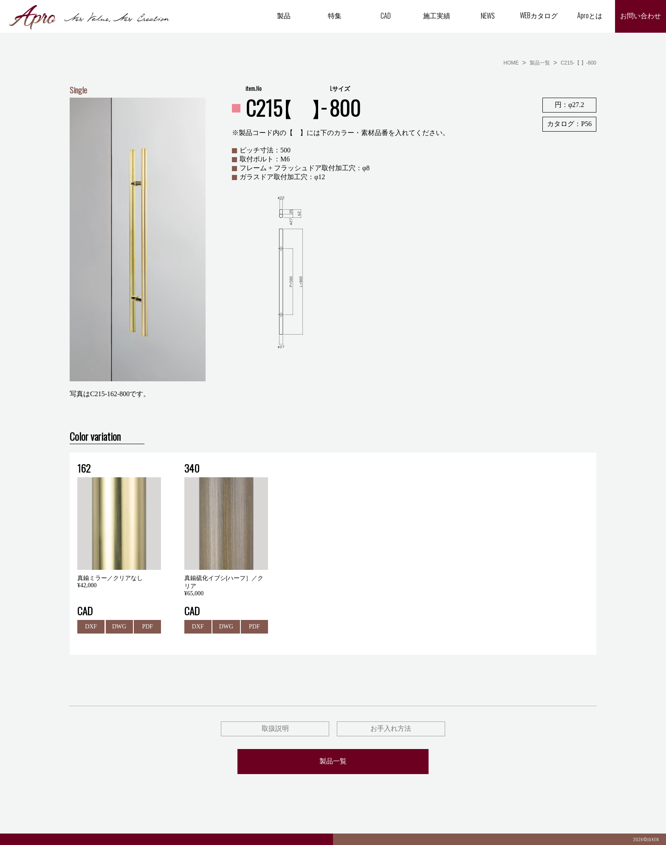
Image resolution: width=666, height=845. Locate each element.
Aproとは (589, 15)
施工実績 (436, 15)
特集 (334, 15)
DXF (91, 626)
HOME (511, 63)
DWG (119, 626)
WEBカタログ (539, 15)
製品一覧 (540, 63)
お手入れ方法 (390, 728)
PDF (147, 626)
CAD (386, 16)
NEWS (488, 16)
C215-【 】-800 (578, 63)
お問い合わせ (640, 16)
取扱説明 (275, 728)
